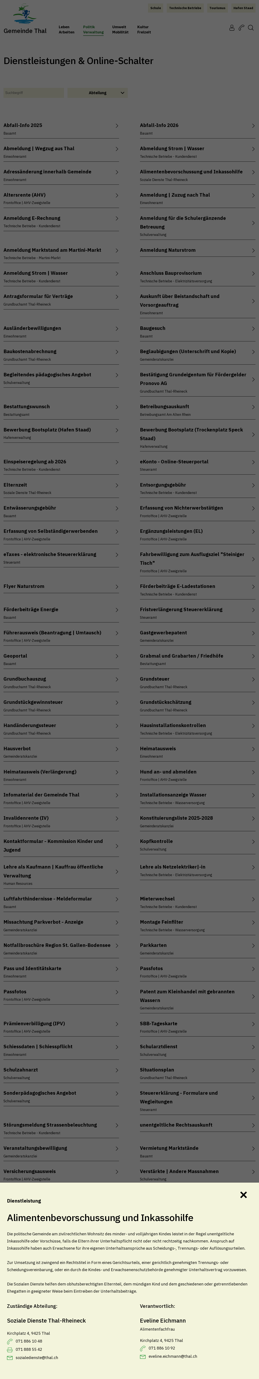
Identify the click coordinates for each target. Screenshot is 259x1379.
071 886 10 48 (29, 1341)
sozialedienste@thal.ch (37, 1357)
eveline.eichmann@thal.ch (173, 1356)
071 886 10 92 (162, 1348)
